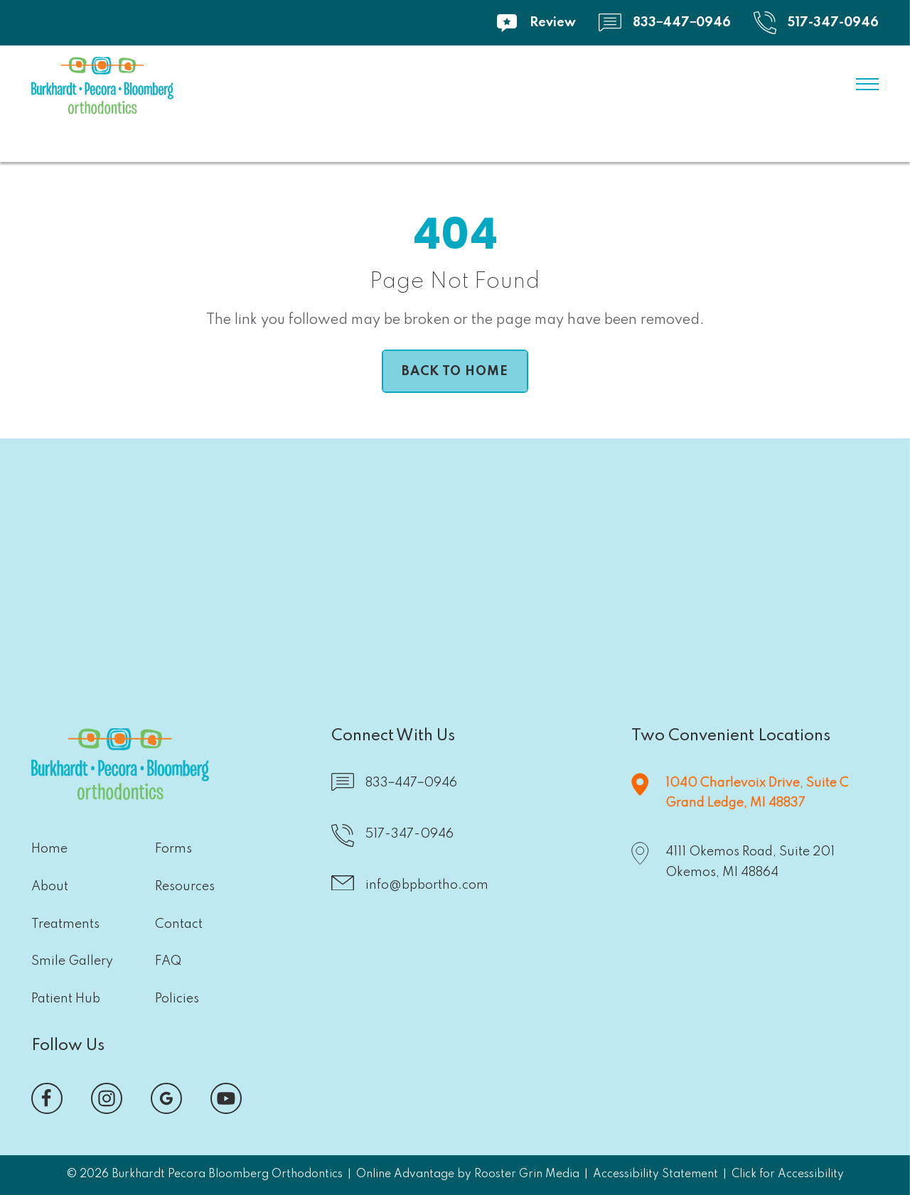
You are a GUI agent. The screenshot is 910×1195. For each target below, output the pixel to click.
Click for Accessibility (788, 1174)
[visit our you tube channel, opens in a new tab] (226, 1098)
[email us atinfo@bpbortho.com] (409, 886)
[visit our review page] (536, 22)
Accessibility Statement (655, 1174)
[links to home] (102, 89)
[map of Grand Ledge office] (740, 793)
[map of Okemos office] (733, 862)
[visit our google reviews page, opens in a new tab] (166, 1098)
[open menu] (867, 84)
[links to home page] (455, 371)
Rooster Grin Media (526, 1174)
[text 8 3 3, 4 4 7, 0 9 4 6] (665, 22)
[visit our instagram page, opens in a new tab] (106, 1098)
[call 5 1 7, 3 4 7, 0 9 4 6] (816, 22)
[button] (318, 551)
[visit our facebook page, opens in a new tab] (47, 1098)
